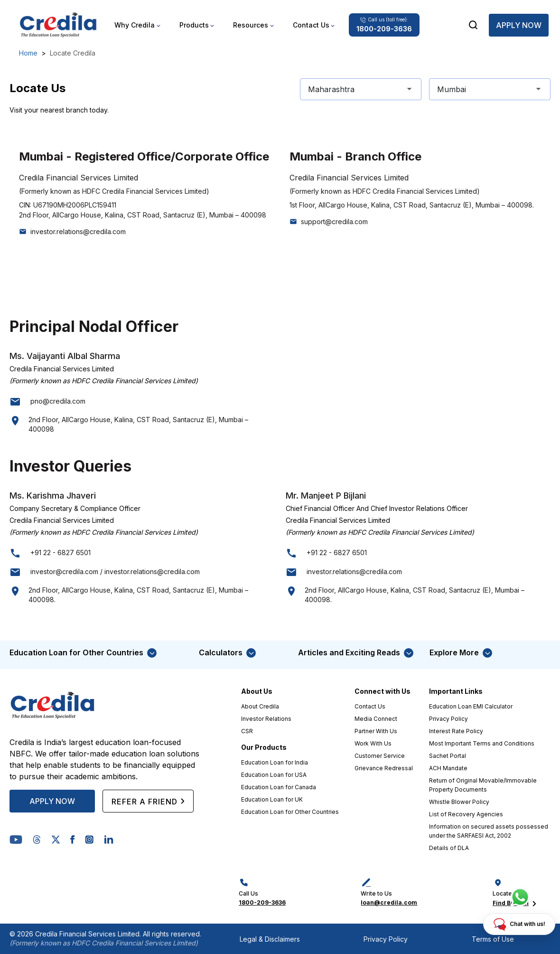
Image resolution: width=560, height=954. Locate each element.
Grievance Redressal (384, 768)
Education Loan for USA (274, 774)
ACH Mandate (448, 768)
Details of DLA (449, 847)
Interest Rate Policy (456, 731)
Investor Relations (266, 718)
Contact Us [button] (311, 25)
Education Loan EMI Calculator (471, 706)
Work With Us (373, 743)
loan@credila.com (389, 902)
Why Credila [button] (134, 25)
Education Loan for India (274, 762)
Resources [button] (250, 25)
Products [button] (194, 25)
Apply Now (518, 25)
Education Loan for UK (272, 799)
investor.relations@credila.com (78, 231)
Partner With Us (376, 731)
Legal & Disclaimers (270, 939)
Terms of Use (493, 939)
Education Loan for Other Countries (290, 811)
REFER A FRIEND (148, 801)
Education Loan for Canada (278, 787)
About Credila (260, 706)
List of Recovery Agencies (466, 814)
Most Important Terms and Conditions (481, 743)
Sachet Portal (447, 755)
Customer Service (380, 755)
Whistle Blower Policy (459, 801)
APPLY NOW (52, 801)
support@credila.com (334, 221)
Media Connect (376, 718)
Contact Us (370, 706)
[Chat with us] (520, 897)
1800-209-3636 (262, 902)
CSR (247, 731)
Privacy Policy (448, 718)
